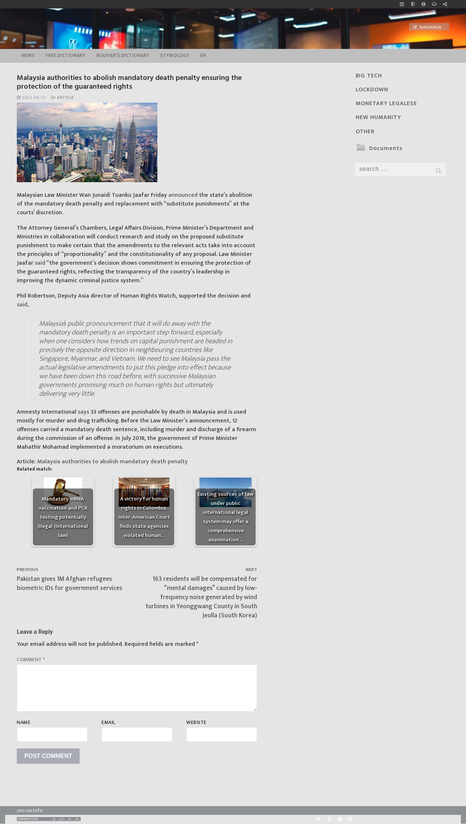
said (40, 263)
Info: (38, 810)
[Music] (402, 4)
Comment (31, 660)
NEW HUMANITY (378, 117)
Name (23, 722)
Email (108, 722)
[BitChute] (328, 819)
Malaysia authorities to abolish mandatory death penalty (112, 462)
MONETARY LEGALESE (386, 103)
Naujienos (427, 27)
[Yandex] (339, 819)
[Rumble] (318, 819)
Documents (385, 148)
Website (196, 722)
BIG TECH (369, 76)
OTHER (365, 132)
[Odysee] (350, 819)
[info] (423, 4)
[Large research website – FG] (445, 4)
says (83, 412)
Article (62, 97)
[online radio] (434, 4)
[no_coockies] (413, 4)
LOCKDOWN (372, 90)
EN (203, 55)
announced (183, 195)
